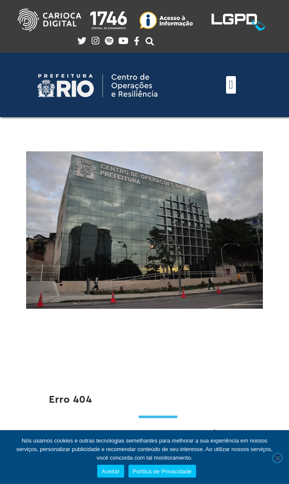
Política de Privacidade (162, 471)
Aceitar (110, 471)
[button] (231, 85)
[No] (277, 458)
